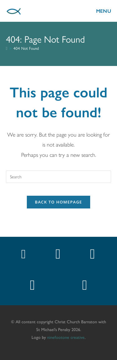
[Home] (6, 48)
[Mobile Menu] (98, 10)
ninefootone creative (66, 337)
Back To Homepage (58, 202)
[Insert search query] (58, 177)
